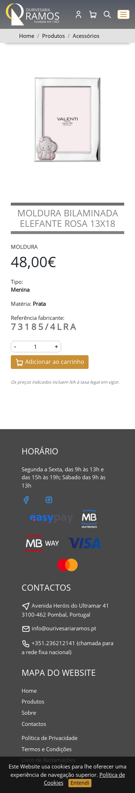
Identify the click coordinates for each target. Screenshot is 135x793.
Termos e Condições (47, 749)
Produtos (33, 701)
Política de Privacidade (49, 737)
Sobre (29, 712)
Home (26, 35)
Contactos (34, 723)
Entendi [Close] (80, 782)
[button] (123, 14)
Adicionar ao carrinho (49, 362)
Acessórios (86, 35)
